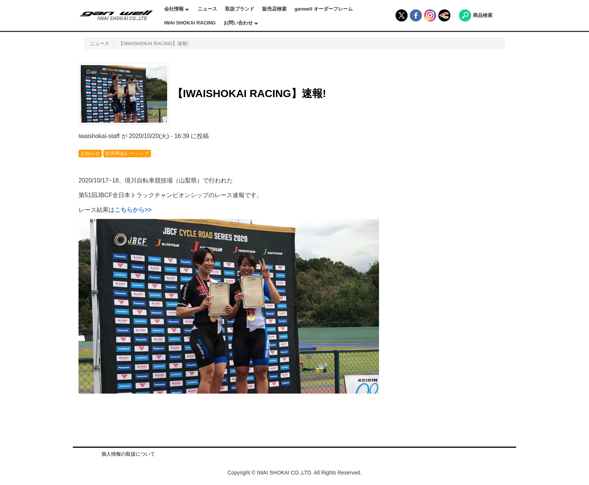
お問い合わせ (239, 23)
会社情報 (174, 9)
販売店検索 (274, 9)
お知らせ (90, 153)
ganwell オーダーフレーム (323, 9)
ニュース (207, 9)
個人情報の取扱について (128, 454)
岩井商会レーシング (127, 153)
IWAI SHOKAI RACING (190, 23)
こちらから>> (133, 210)
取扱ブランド (239, 9)
